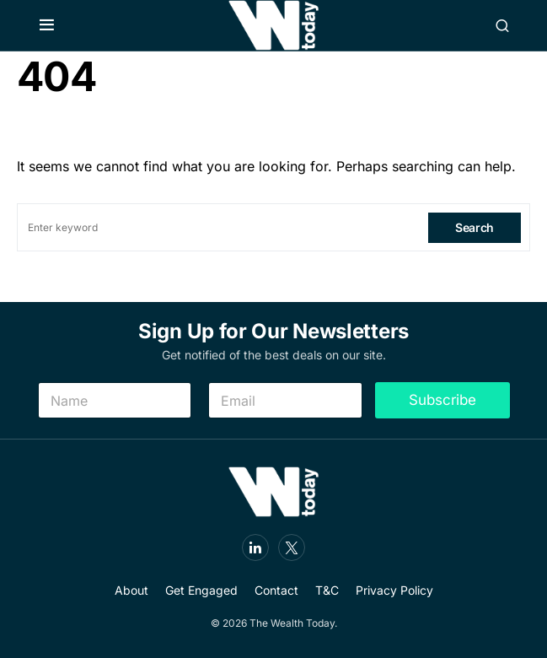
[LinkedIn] (255, 547)
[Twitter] (291, 547)
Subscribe (442, 399)
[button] (47, 25)
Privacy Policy (394, 590)
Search (474, 227)
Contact (276, 590)
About (131, 590)
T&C (327, 590)
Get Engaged (201, 590)
